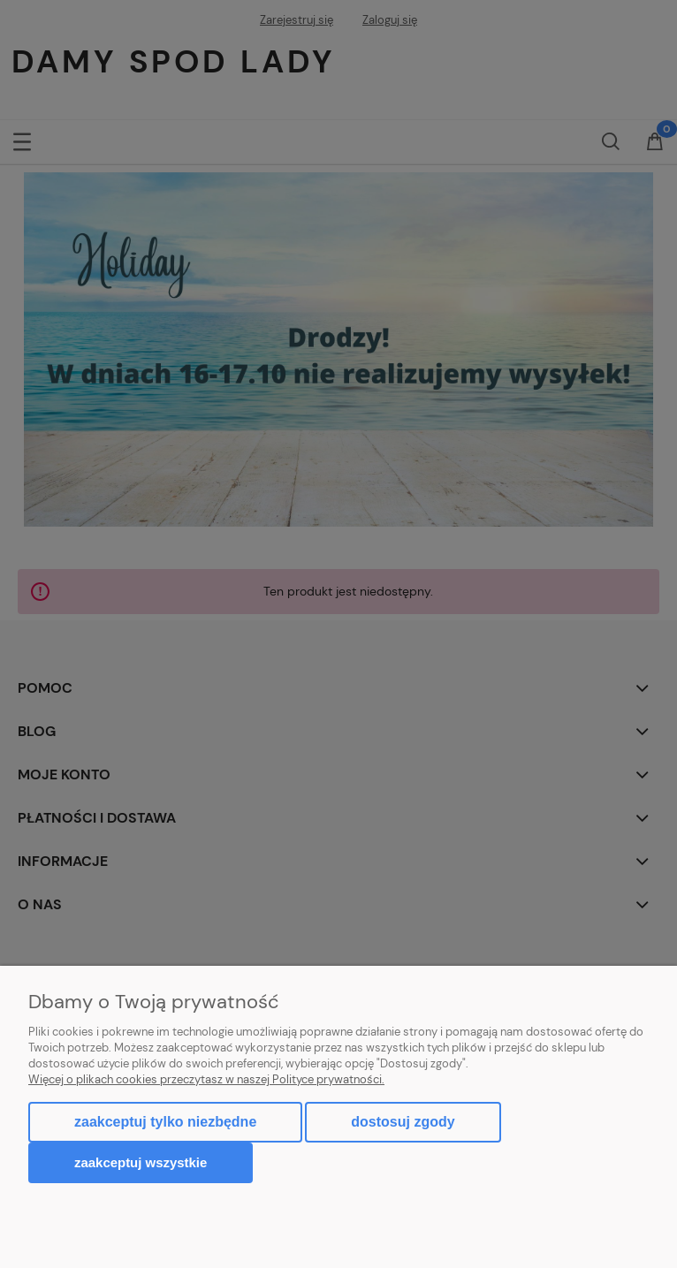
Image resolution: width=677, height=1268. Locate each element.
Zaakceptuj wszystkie (140, 1162)
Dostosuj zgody (402, 1121)
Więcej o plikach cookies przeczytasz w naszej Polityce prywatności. (206, 1079)
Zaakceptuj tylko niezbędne (165, 1121)
